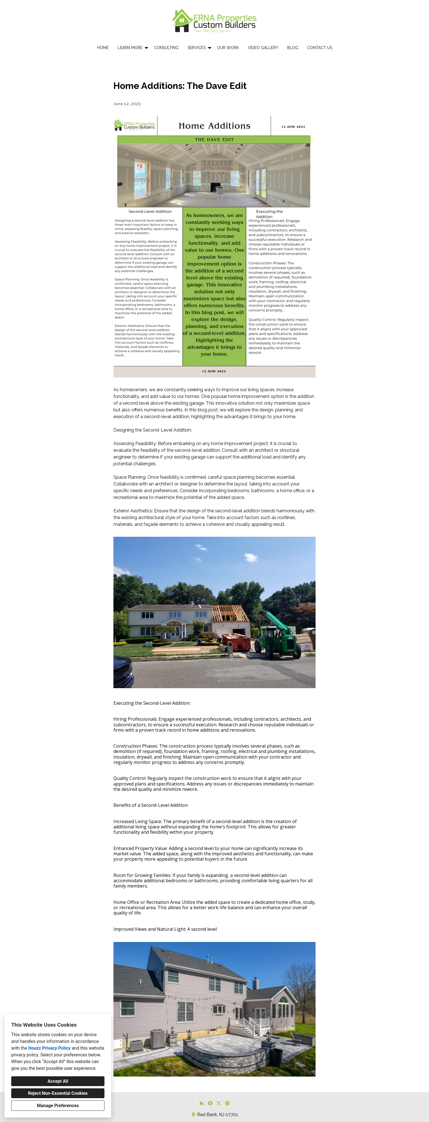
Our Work (228, 47)
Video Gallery (263, 47)
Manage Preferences (58, 1105)
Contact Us (319, 47)
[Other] (227, 1103)
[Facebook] (210, 1103)
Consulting (166, 47)
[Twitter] (218, 1103)
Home (103, 47)
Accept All (57, 1081)
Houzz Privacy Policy (49, 1048)
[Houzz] (201, 1103)
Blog (292, 47)
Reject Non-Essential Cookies (58, 1093)
